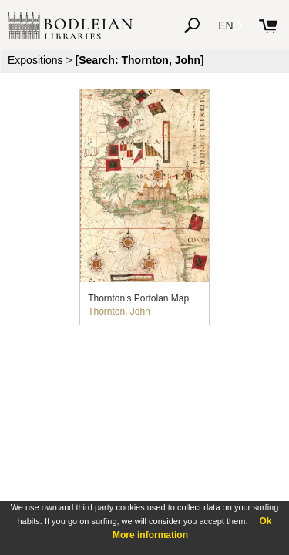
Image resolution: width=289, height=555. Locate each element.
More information (150, 535)
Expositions (35, 60)
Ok (265, 521)
